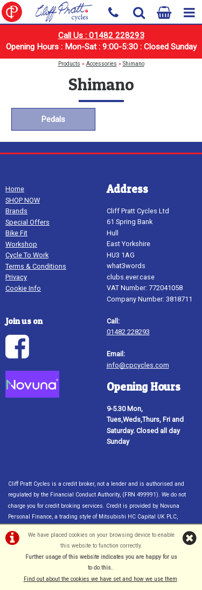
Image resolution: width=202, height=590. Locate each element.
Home (14, 189)
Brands (16, 211)
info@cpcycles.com (138, 365)
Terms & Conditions (35, 266)
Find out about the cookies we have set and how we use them (100, 578)
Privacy (16, 277)
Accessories (101, 63)
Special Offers (27, 222)
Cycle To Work (26, 255)
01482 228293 (128, 332)
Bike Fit (16, 233)
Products (69, 63)
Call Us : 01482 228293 (101, 35)
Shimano (133, 63)
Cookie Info (23, 288)
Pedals (53, 119)
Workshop (21, 244)
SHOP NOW (22, 200)
